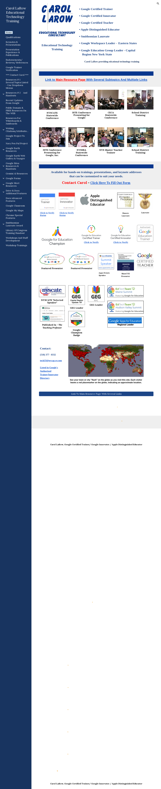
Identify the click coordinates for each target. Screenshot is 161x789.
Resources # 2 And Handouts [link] (16, 94)
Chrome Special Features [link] (14, 216)
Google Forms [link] (13, 178)
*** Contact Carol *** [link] (17, 75)
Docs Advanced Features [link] (14, 199)
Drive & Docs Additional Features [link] (16, 192)
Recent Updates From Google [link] (14, 101)
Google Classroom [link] (15, 205)
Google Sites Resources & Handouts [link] (12, 166)
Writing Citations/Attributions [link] (17, 130)
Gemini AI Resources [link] (17, 173)
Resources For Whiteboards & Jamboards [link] (14, 121)
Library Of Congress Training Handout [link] (16, 231)
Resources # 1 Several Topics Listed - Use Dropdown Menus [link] (17, 83)
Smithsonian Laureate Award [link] (14, 224)
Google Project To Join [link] (15, 137)
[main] (57, 48)
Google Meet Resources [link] (12, 184)
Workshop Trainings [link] (16, 245)
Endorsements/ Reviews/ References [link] (17, 61)
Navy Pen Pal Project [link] (17, 143)
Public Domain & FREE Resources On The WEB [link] (16, 110)
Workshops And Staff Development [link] (17, 239)
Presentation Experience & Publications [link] (13, 52)
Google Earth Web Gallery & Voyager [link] (15, 157)
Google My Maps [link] (14, 210)
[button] (158, 4)
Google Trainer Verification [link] (14, 69)
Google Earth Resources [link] (13, 149)
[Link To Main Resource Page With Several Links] (96, 393)
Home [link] (9, 32)
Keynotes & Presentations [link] (13, 43)
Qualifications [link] (13, 37)
